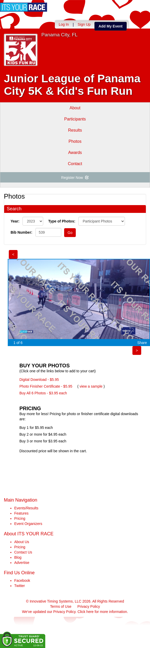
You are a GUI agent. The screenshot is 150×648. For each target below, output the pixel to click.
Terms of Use (60, 606)
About (75, 108)
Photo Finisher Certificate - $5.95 (45, 386)
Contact (75, 163)
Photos (75, 141)
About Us (21, 542)
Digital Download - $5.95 (39, 379)
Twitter (19, 586)
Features (21, 513)
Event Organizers (28, 524)
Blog (17, 557)
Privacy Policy (88, 606)
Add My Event (111, 26)
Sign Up (84, 24)
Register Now (75, 178)
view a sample (91, 386)
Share (142, 343)
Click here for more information (102, 612)
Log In (64, 24)
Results (75, 130)
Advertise (21, 563)
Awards (75, 152)
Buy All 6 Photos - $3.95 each (43, 393)
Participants (75, 119)
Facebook (22, 580)
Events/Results (26, 508)
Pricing (19, 518)
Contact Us (23, 552)
